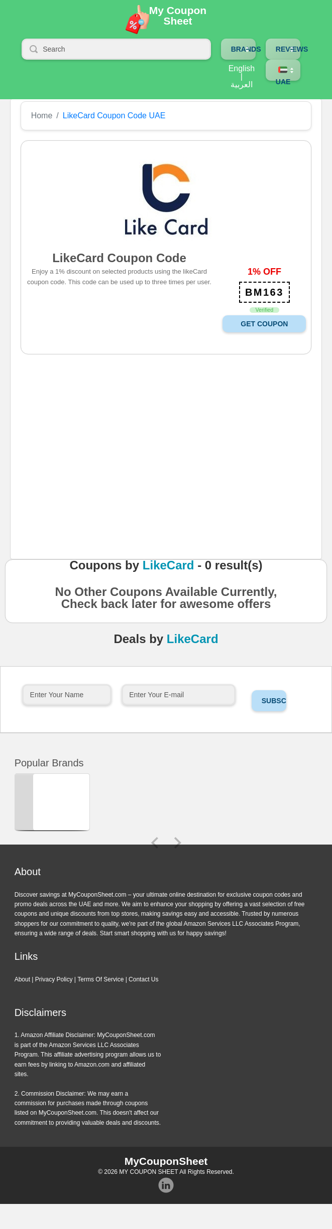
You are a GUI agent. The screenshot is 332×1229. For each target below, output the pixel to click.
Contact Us (143, 979)
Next (177, 843)
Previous (154, 843)
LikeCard (168, 565)
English (242, 69)
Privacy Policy (54, 979)
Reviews (292, 49)
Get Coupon (264, 324)
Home (42, 116)
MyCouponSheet (166, 1161)
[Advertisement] (160, 470)
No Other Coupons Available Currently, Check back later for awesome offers (166, 601)
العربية (242, 85)
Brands (246, 49)
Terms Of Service (100, 979)
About (22, 979)
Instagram (166, 1185)
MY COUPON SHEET (148, 1172)
